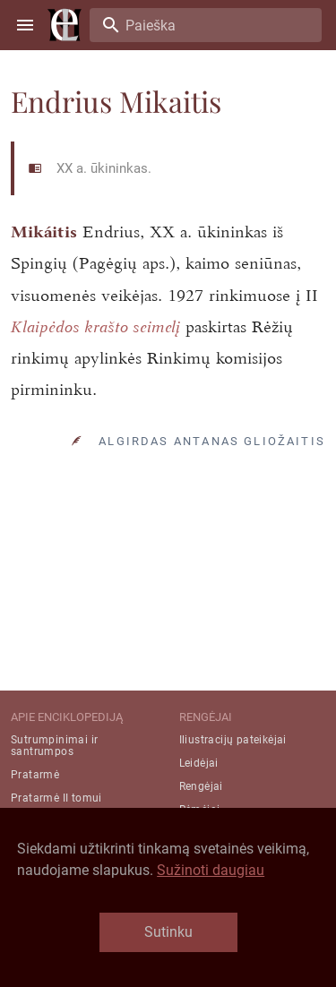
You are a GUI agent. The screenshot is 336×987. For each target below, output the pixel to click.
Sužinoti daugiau (210, 870)
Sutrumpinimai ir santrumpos (54, 746)
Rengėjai (201, 786)
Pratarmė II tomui (56, 798)
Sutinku (168, 931)
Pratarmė (35, 774)
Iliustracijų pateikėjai (233, 740)
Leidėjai (199, 763)
